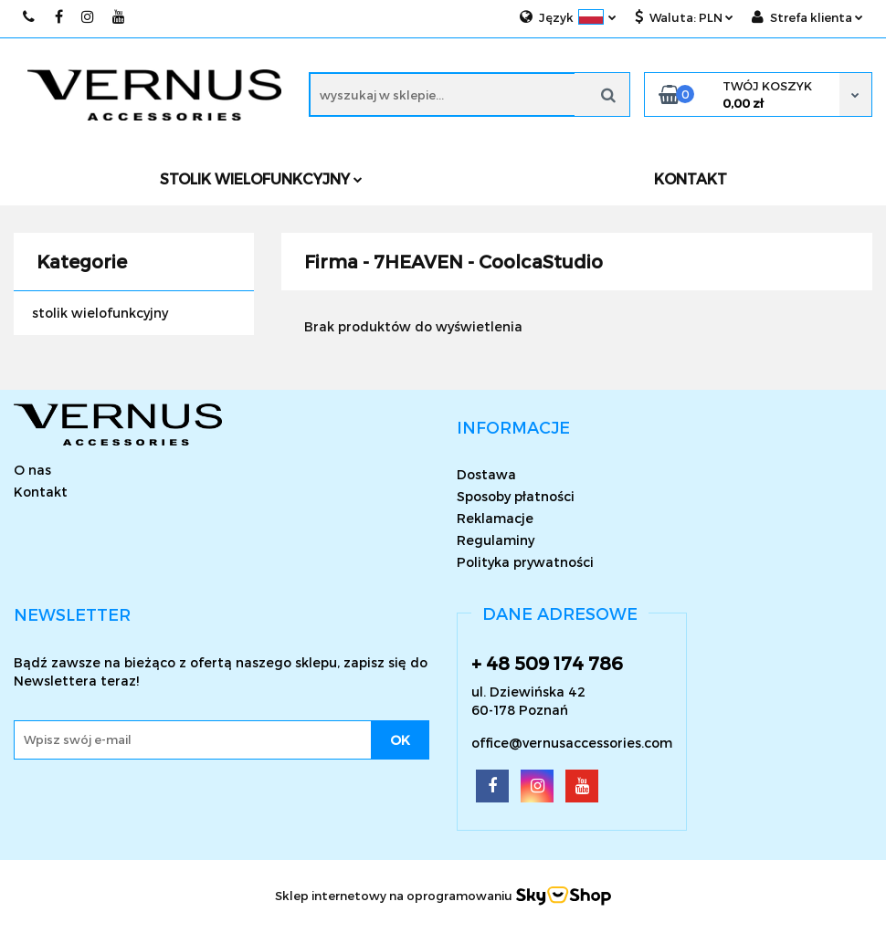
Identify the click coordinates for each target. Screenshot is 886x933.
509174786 (30, 17)
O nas (32, 469)
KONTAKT (690, 178)
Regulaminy (495, 540)
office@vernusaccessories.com (571, 742)
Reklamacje (495, 518)
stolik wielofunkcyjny (100, 312)
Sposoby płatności (516, 496)
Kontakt (41, 491)
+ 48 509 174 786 (547, 663)
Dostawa (486, 474)
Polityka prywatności (525, 562)
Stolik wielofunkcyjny (261, 178)
